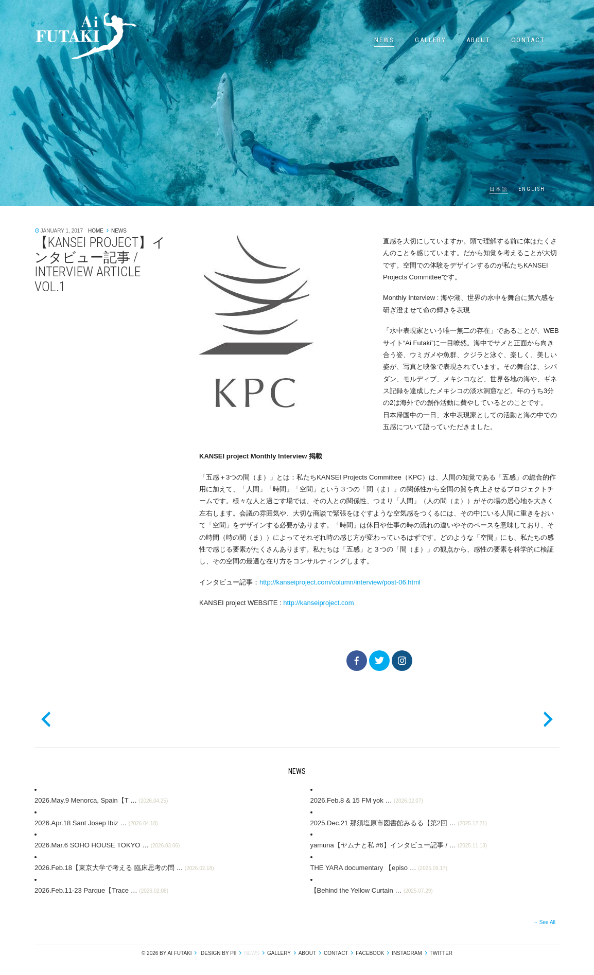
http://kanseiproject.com (318, 603)
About (478, 40)
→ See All (544, 922)
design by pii (217, 953)
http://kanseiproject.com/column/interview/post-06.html (340, 582)
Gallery (430, 40)
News (384, 40)
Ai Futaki (85, 36)
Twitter (441, 953)
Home (95, 231)
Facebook (370, 953)
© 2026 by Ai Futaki (167, 953)
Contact (528, 40)
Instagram (407, 953)
